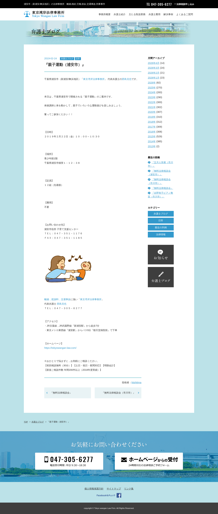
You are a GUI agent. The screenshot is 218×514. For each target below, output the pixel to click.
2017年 (152, 126)
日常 (78, 59)
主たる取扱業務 (137, 14)
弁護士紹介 (120, 14)
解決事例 (168, 14)
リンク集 (129, 488)
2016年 (152, 131)
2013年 (152, 146)
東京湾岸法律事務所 (94, 79)
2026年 (152, 82)
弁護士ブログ (67, 59)
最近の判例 (161, 227)
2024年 (152, 92)
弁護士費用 (154, 14)
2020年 (152, 112)
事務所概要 (105, 14)
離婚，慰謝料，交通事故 (57, 299)
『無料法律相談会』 (61, 392)
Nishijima (136, 382)
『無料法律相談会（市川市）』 (118, 392)
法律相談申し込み (185, 4)
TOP (26, 422)
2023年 (152, 97)
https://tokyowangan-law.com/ (60, 348)
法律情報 (161, 234)
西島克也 (126, 79)
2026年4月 (153, 63)
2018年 (152, 121)
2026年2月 (153, 72)
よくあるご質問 (184, 14)
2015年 (152, 136)
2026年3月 (153, 67)
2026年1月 (153, 77)
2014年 (152, 141)
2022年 (152, 102)
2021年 (152, 107)
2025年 (152, 87)
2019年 (152, 117)
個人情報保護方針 (94, 488)
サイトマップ (114, 488)
